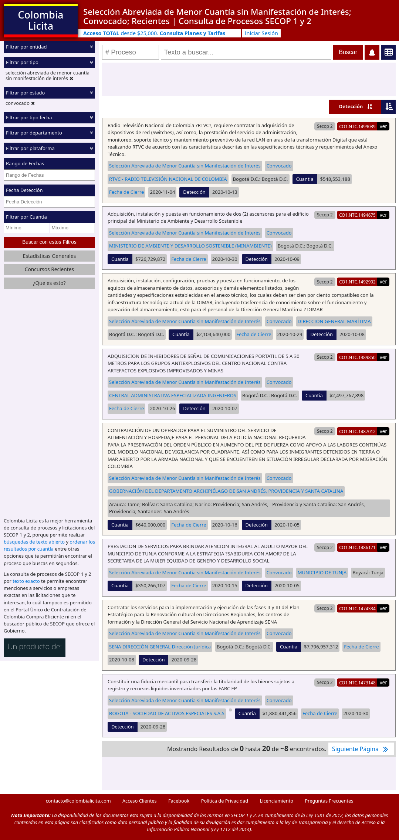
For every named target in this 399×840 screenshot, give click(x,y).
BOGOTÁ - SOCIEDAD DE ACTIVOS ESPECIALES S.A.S (166, 713)
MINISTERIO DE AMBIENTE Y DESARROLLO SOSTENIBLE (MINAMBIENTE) (190, 245)
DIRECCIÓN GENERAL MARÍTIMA (334, 321)
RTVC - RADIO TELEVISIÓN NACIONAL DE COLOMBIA (168, 179)
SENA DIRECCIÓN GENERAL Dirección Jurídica (160, 646)
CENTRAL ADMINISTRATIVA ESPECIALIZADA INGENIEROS (172, 395)
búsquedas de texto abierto (34, 541)
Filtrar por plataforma (30, 148)
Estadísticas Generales (49, 255)
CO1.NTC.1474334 (357, 608)
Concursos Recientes (49, 269)
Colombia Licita (40, 20)
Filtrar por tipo (22, 62)
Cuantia (305, 179)
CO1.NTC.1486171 (357, 547)
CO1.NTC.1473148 (357, 682)
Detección (351, 106)
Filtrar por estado (25, 92)
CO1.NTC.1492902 (357, 282)
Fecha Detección (24, 190)
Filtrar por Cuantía (26, 216)
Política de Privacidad (224, 800)
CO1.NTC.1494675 (357, 215)
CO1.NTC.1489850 (357, 357)
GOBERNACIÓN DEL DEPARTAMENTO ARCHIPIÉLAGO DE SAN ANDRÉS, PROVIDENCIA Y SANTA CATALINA (226, 491)
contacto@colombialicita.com (78, 800)
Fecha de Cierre (126, 192)
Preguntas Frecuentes (329, 800)
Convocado (279, 165)
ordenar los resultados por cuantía (49, 545)
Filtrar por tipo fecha (29, 117)
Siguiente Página (361, 748)
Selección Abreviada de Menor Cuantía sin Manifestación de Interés (185, 165)
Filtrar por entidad (26, 46)
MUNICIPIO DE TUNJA (322, 572)
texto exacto (26, 581)
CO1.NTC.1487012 (357, 431)
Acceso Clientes (139, 800)
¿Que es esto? (49, 282)
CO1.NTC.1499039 (357, 126)
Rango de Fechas (25, 163)
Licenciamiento (276, 800)
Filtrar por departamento (34, 132)
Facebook (178, 800)
